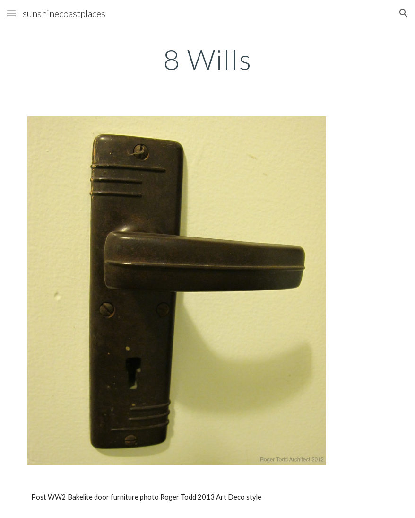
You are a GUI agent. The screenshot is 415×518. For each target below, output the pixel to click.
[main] (207, 59)
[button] (11, 13)
